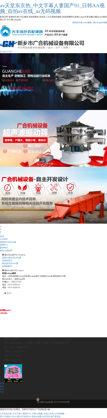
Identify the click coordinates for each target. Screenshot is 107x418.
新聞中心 (4, 245)
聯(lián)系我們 (6, 250)
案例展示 (4, 248)
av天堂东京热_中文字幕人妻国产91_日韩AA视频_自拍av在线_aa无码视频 (52, 8)
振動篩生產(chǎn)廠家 (82, 22)
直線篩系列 (7, 260)
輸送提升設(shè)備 (10, 263)
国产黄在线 (55, 416)
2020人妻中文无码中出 (21, 416)
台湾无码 (46, 416)
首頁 (2, 236)
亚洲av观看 (36, 416)
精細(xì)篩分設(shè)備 (11, 258)
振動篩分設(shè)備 (8, 242)
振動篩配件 (7, 266)
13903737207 (6, 52)
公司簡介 (4, 239)
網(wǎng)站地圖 (100, 22)
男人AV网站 (5, 416)
